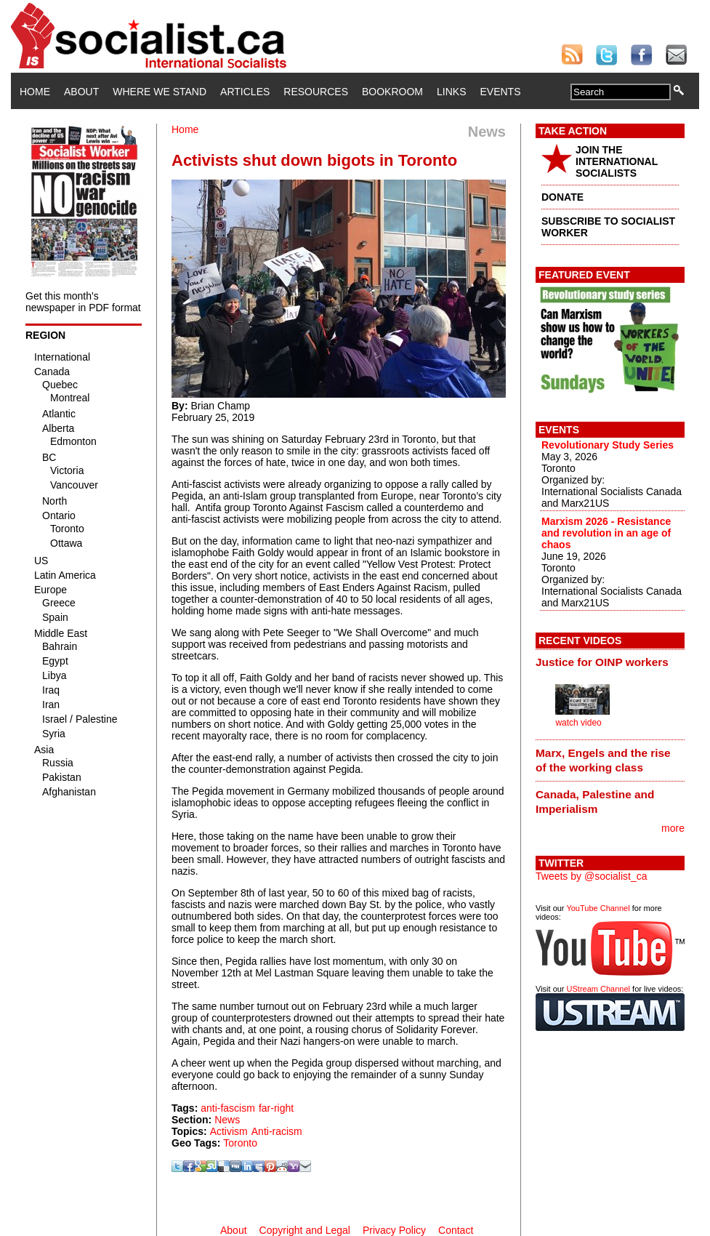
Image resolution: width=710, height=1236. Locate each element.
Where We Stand (159, 91)
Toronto (240, 1143)
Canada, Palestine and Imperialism (595, 801)
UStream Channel (598, 988)
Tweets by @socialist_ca (592, 876)
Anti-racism (276, 1131)
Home (35, 91)
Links (451, 91)
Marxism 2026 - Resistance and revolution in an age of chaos (606, 532)
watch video (578, 723)
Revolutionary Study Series (607, 445)
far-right (276, 1108)
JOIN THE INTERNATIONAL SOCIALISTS (617, 161)
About (81, 91)
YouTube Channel (597, 908)
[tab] (610, 662)
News (227, 1119)
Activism (229, 1131)
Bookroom (392, 91)
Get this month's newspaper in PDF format (83, 301)
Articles (245, 91)
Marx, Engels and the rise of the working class (603, 760)
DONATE (562, 197)
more (673, 828)
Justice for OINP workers (602, 662)
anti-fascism (228, 1108)
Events (500, 91)
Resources (315, 91)
